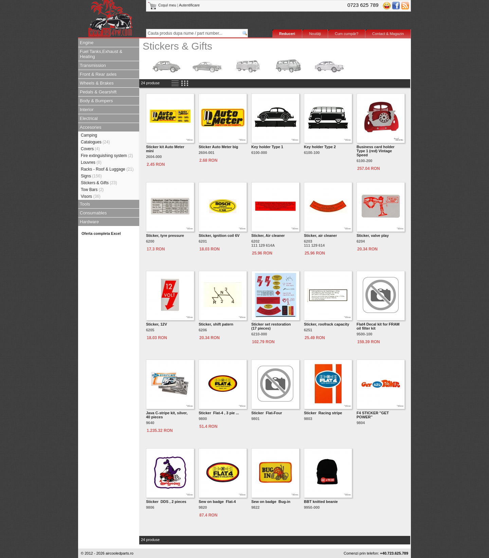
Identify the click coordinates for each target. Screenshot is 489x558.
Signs (91, 176)
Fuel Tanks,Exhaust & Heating (101, 54)
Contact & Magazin (388, 34)
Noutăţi (315, 34)
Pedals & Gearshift (98, 91)
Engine (86, 42)
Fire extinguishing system (107, 155)
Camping (89, 135)
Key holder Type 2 (320, 147)
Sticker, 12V (156, 324)
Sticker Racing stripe (323, 413)
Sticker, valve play (373, 235)
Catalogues (95, 142)
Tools (85, 204)
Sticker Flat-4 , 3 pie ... (219, 413)
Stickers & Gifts (99, 182)
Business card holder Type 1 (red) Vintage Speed (376, 151)
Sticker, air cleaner (320, 235)
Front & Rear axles (98, 74)
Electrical (89, 118)
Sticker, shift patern (216, 324)
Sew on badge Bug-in (270, 502)
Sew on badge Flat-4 (217, 502)
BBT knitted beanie (321, 502)
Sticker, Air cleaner (268, 235)
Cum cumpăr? (346, 34)
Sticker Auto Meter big (218, 147)
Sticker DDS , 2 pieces (166, 502)
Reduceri (287, 34)
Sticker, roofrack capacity (326, 324)
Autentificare (189, 5)
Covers (90, 148)
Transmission (93, 65)
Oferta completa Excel (101, 233)
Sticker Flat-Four (266, 413)
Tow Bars (92, 189)
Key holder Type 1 (267, 147)
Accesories (91, 127)
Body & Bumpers (96, 100)
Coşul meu (162, 5)
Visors (91, 196)
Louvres (91, 162)
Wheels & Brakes (97, 83)
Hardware (89, 221)
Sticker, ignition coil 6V (219, 235)
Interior (86, 109)
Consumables (93, 212)
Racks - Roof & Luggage (107, 169)
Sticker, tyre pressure (165, 235)
